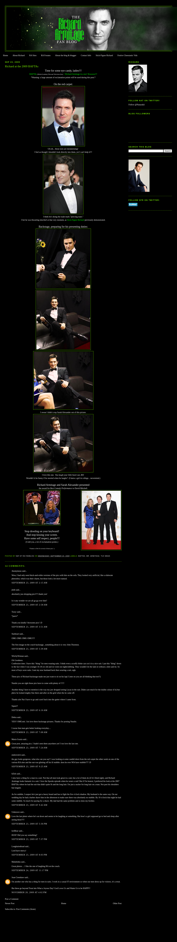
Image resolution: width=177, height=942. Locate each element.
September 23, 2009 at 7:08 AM (29, 732)
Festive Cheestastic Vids (127, 55)
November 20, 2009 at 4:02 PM (29, 892)
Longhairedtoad (18, 846)
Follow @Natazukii (137, 105)
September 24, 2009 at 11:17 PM (30, 870)
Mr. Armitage (93, 556)
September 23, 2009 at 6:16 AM (29, 710)
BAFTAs (81, 556)
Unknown (16, 812)
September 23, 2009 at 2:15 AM (29, 583)
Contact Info (86, 55)
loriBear (15, 831)
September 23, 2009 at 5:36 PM (29, 824)
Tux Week (105, 556)
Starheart (15, 634)
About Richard (19, 55)
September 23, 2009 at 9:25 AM (29, 766)
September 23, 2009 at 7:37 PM (29, 839)
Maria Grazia (17, 739)
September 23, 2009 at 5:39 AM (29, 649)
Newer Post (10, 903)
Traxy (14, 612)
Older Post (117, 903)
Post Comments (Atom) (26, 909)
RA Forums (46, 55)
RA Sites (32, 55)
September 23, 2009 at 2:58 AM (29, 605)
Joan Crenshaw (18, 877)
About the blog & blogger (65, 55)
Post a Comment (12, 899)
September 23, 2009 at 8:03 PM (29, 855)
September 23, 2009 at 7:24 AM (29, 748)
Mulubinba (16, 862)
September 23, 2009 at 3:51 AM (29, 627)
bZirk (14, 774)
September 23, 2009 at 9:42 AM (29, 805)
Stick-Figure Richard (104, 55)
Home (5, 55)
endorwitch (16, 755)
